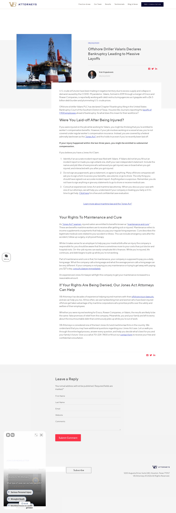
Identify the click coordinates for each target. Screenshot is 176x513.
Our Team (98, 4)
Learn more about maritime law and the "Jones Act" (107, 203)
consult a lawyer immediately (86, 268)
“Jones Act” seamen (71, 224)
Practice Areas (84, 4)
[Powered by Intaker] (30, 508)
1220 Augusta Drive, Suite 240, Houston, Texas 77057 (147, 473)
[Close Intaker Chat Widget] (43, 435)
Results (108, 4)
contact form (126, 334)
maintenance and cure (138, 224)
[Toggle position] (38, 435)
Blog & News (133, 4)
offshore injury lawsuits (143, 296)
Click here (84, 193)
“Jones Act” (90, 136)
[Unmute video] (8, 435)
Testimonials (120, 4)
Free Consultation (152, 4)
